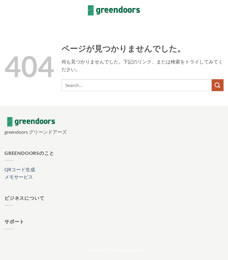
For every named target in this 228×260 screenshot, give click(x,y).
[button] (8, 10)
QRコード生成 (19, 169)
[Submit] (218, 85)
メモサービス (18, 177)
